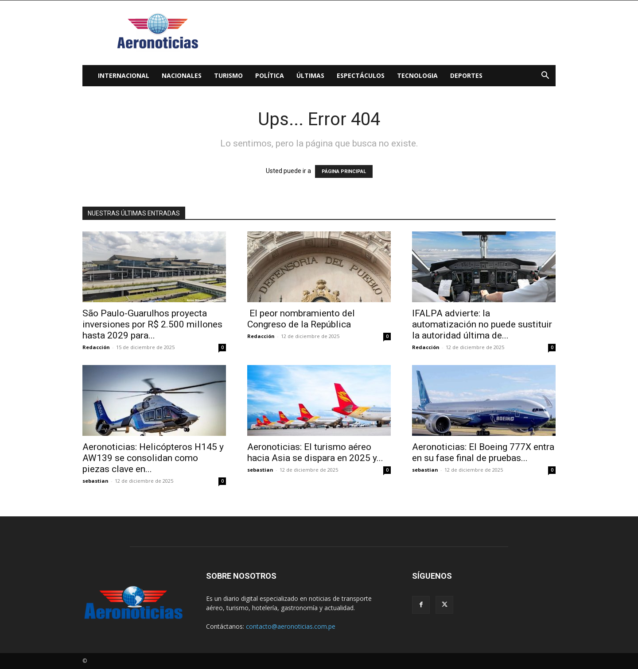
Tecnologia (417, 75)
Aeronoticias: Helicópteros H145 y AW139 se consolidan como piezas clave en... (153, 458)
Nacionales (182, 75)
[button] (545, 76)
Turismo (228, 75)
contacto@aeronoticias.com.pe (290, 626)
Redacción (96, 347)
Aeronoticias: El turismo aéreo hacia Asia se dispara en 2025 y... (315, 452)
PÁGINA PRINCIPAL (344, 171)
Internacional (123, 75)
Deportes (466, 75)
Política (269, 75)
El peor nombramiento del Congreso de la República (301, 319)
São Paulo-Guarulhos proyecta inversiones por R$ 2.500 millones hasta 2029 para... (152, 324)
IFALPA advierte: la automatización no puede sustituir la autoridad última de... (482, 324)
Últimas (310, 75)
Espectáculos (361, 75)
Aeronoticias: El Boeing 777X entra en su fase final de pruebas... (483, 452)
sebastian (95, 480)
